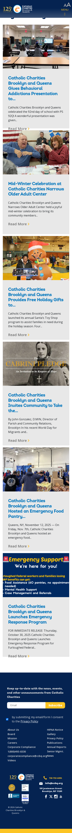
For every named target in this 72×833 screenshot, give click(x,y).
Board (11, 734)
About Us (13, 729)
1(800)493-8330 (17, 751)
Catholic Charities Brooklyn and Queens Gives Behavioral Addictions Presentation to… (32, 88)
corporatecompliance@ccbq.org (27, 756)
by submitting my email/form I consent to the (37, 719)
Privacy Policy (29, 721)
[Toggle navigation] (65, 12)
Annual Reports (56, 747)
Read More (17, 128)
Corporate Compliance (22, 747)
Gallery (51, 734)
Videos (12, 760)
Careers (12, 742)
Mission (12, 738)
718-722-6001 (55, 778)
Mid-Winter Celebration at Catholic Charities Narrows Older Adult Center (36, 189)
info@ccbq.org (54, 783)
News (50, 755)
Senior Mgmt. (55, 751)
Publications (54, 742)
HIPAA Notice (55, 729)
